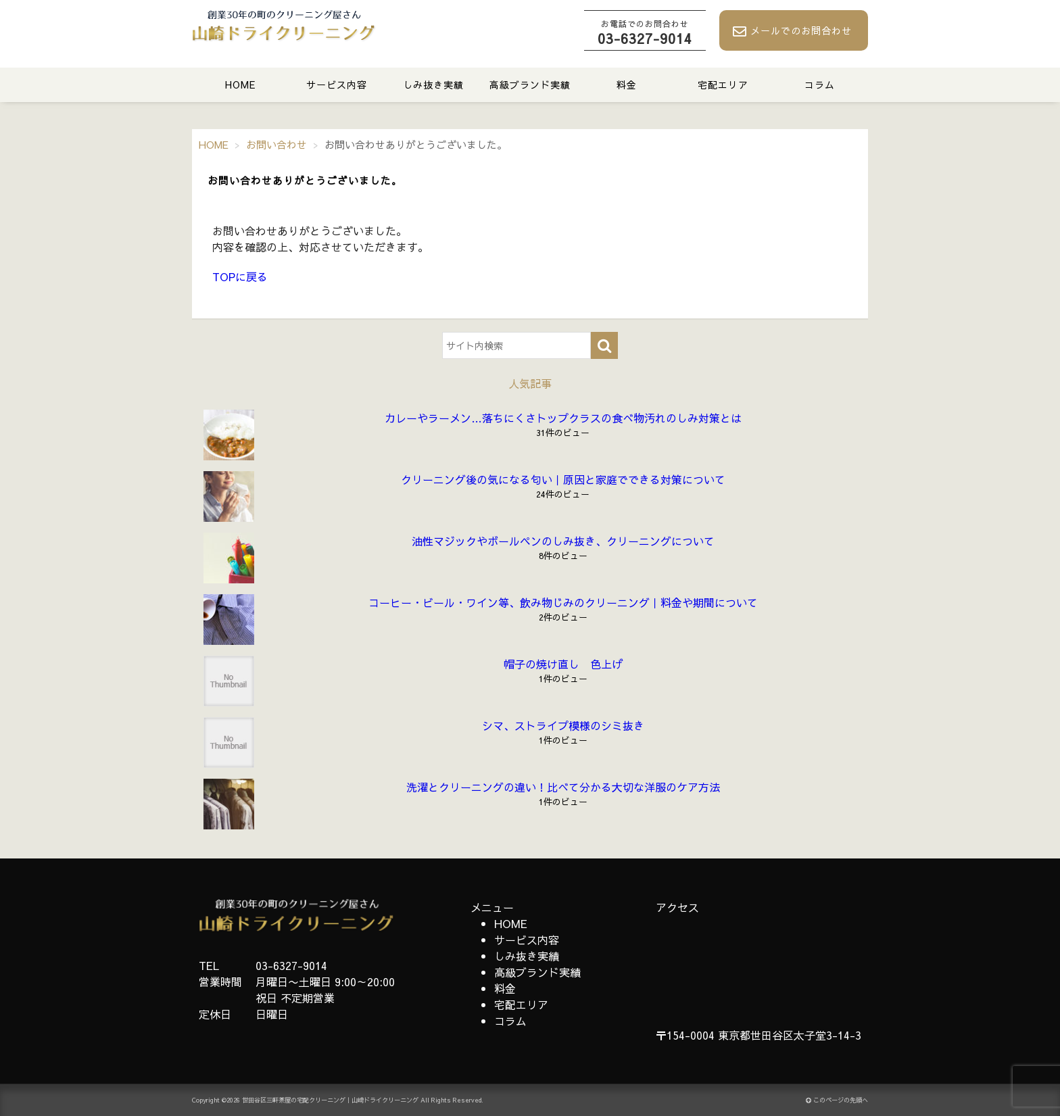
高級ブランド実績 (530, 84)
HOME (240, 84)
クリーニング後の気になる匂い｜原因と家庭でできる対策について (563, 479)
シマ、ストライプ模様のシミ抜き (563, 725)
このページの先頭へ (837, 1100)
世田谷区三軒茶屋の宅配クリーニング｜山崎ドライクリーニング (330, 1100)
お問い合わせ (276, 144)
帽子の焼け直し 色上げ (563, 663)
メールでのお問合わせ (792, 31)
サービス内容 (336, 84)
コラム (819, 84)
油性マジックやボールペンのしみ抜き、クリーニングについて (563, 540)
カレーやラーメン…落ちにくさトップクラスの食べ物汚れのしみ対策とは (563, 417)
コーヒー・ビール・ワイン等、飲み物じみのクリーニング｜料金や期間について (563, 602)
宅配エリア (723, 84)
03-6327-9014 (645, 32)
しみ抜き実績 (433, 84)
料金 (627, 84)
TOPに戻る (240, 276)
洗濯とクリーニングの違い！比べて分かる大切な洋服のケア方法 (563, 786)
